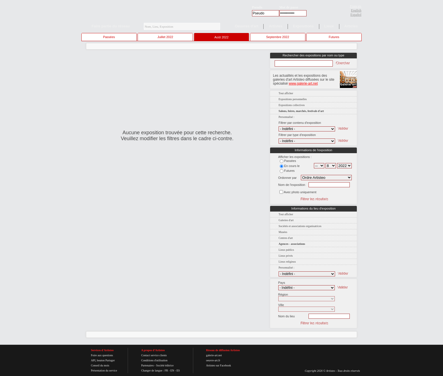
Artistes (275, 26)
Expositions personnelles (293, 99)
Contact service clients (154, 355)
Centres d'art (286, 237)
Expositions (303, 26)
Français (355, 6)
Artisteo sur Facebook (218, 365)
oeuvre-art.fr (213, 360)
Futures (334, 37)
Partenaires (147, 365)
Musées (283, 232)
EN (172, 370)
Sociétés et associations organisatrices (300, 226)
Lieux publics (286, 249)
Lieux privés (286, 255)
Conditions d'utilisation (154, 360)
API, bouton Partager (103, 360)
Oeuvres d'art (246, 26)
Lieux (329, 26)
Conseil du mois (100, 365)
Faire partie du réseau (111, 26)
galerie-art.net (214, 355)
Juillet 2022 (165, 37)
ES (178, 370)
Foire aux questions (102, 355)
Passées (109, 37)
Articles (351, 26)
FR (166, 370)
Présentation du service (104, 370)
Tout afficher (286, 93)
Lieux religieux (287, 261)
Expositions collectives (292, 105)
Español (355, 15)
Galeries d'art (286, 220)
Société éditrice (164, 365)
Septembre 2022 (277, 37)
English (356, 10)
